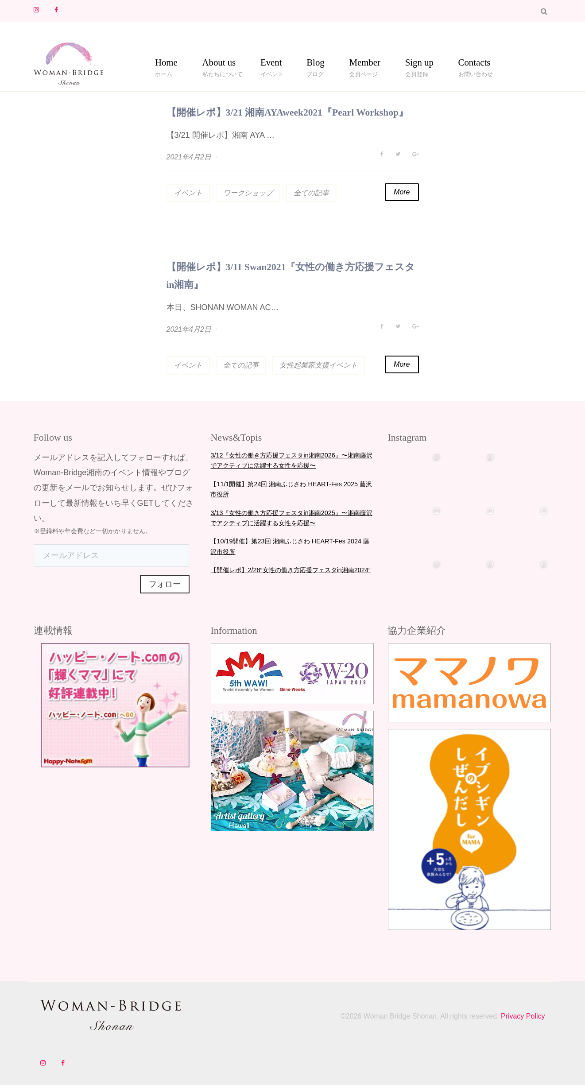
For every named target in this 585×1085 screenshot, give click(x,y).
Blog (315, 64)
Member (364, 64)
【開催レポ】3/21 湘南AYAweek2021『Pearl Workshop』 (289, 112)
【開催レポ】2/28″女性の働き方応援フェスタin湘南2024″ (290, 569)
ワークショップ (248, 193)
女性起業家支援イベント (318, 364)
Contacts (474, 64)
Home (166, 64)
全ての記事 (311, 193)
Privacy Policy (522, 1016)
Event (271, 64)
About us (219, 64)
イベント (188, 193)
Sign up (419, 64)
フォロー (165, 584)
